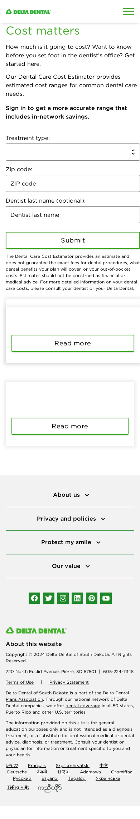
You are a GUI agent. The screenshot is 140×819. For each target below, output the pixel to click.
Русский (22, 778)
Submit (73, 240)
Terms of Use (20, 682)
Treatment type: (28, 137)
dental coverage (83, 705)
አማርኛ (12, 765)
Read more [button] (72, 343)
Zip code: (19, 169)
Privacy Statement (69, 682)
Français (37, 765)
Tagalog (77, 778)
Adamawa (90, 771)
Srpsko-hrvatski (73, 765)
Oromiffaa (121, 771)
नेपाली (42, 771)
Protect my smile (67, 542)
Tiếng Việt (18, 787)
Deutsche (17, 771)
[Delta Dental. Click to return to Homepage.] (52, 11)
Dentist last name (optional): (46, 200)
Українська (108, 778)
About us (67, 494)
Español (50, 778)
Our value (67, 565)
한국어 (63, 771)
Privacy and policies (67, 518)
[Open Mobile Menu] (128, 11)
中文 (104, 765)
